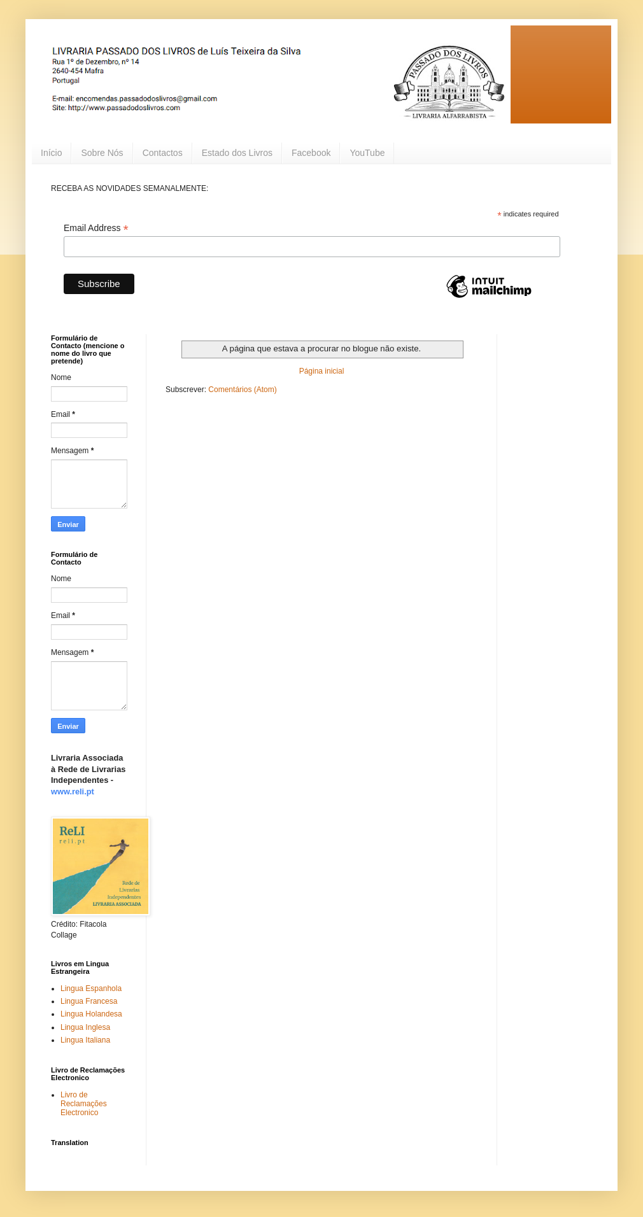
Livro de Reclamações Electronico (83, 1104)
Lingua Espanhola (91, 988)
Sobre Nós (102, 153)
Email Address (96, 228)
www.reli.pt (72, 791)
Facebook (311, 153)
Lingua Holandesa (91, 1013)
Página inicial (321, 371)
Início (51, 153)
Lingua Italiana (85, 1040)
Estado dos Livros (237, 153)
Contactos (163, 153)
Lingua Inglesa (85, 1027)
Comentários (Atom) (242, 389)
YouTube (367, 153)
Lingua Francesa (88, 1001)
